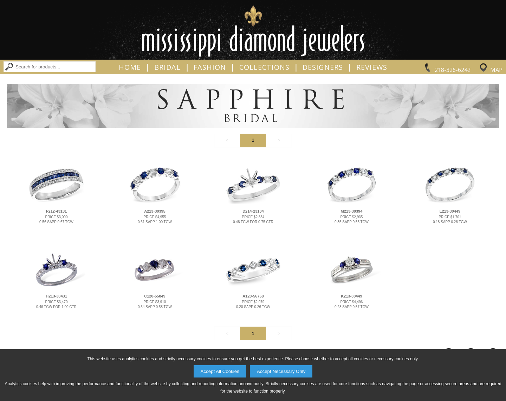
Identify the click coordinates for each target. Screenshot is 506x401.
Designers (323, 67)
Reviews (371, 67)
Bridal (167, 67)
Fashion (210, 67)
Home (130, 67)
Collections (264, 67)
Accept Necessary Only (281, 371)
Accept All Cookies (220, 371)
